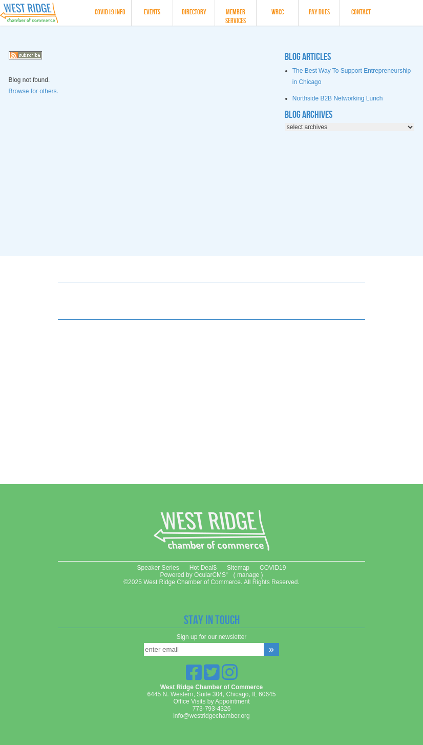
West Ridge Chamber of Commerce (42, 13)
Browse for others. (33, 91)
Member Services (235, 16)
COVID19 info (110, 12)
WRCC (277, 12)
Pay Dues (319, 12)
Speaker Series (158, 567)
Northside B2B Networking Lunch (337, 98)
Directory (194, 12)
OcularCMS (211, 574)
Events (152, 12)
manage (248, 574)
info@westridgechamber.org (211, 715)
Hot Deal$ (203, 567)
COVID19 (273, 567)
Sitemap (238, 567)
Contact (361, 12)
